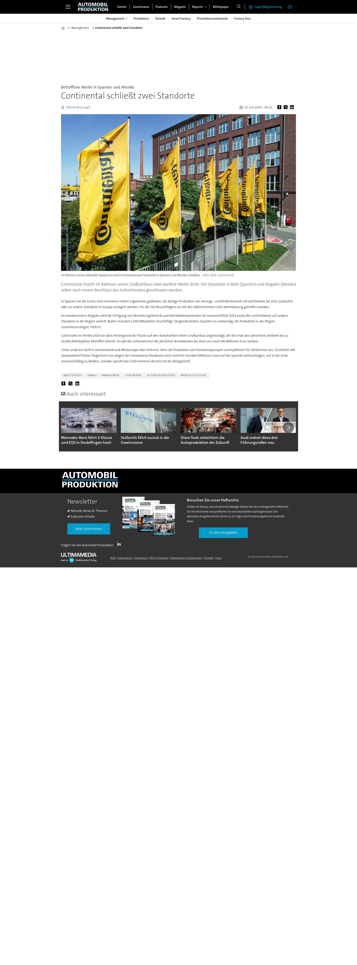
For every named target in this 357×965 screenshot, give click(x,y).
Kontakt (208, 558)
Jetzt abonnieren (88, 528)
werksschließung (193, 375)
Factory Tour (242, 18)
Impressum (141, 558)
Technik (160, 18)
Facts (218, 558)
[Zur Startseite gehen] (93, 7)
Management (115, 18)
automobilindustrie (161, 375)
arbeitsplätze (72, 375)
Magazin (180, 7)
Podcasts (162, 7)
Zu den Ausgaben (223, 532)
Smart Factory (181, 18)
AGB (112, 558)
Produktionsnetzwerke (212, 18)
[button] (288, 427)
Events (121, 7)
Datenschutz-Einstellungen (186, 558)
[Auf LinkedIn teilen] (293, 107)
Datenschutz (124, 558)
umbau (92, 375)
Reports (197, 7)
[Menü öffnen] (68, 7)
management (110, 375)
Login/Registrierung (268, 7)
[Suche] (239, 7)
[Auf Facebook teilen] (280, 107)
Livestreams (141, 7)
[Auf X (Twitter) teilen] (286, 107)
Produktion (141, 18)
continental (133, 375)
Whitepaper (221, 7)
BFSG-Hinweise (159, 558)
